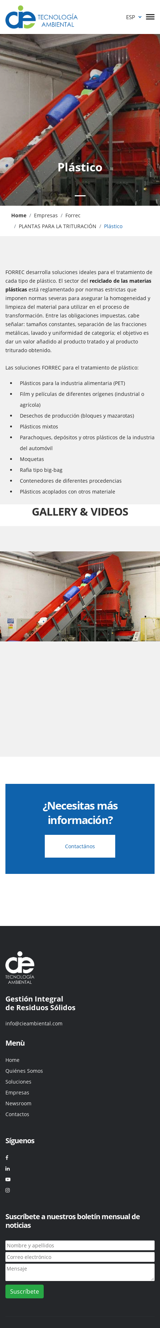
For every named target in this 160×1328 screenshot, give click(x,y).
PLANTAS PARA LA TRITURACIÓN (57, 226)
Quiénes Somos (24, 1070)
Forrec (73, 215)
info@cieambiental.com (33, 1023)
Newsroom (18, 1103)
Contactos (17, 1114)
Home (12, 1059)
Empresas (46, 215)
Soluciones (18, 1081)
